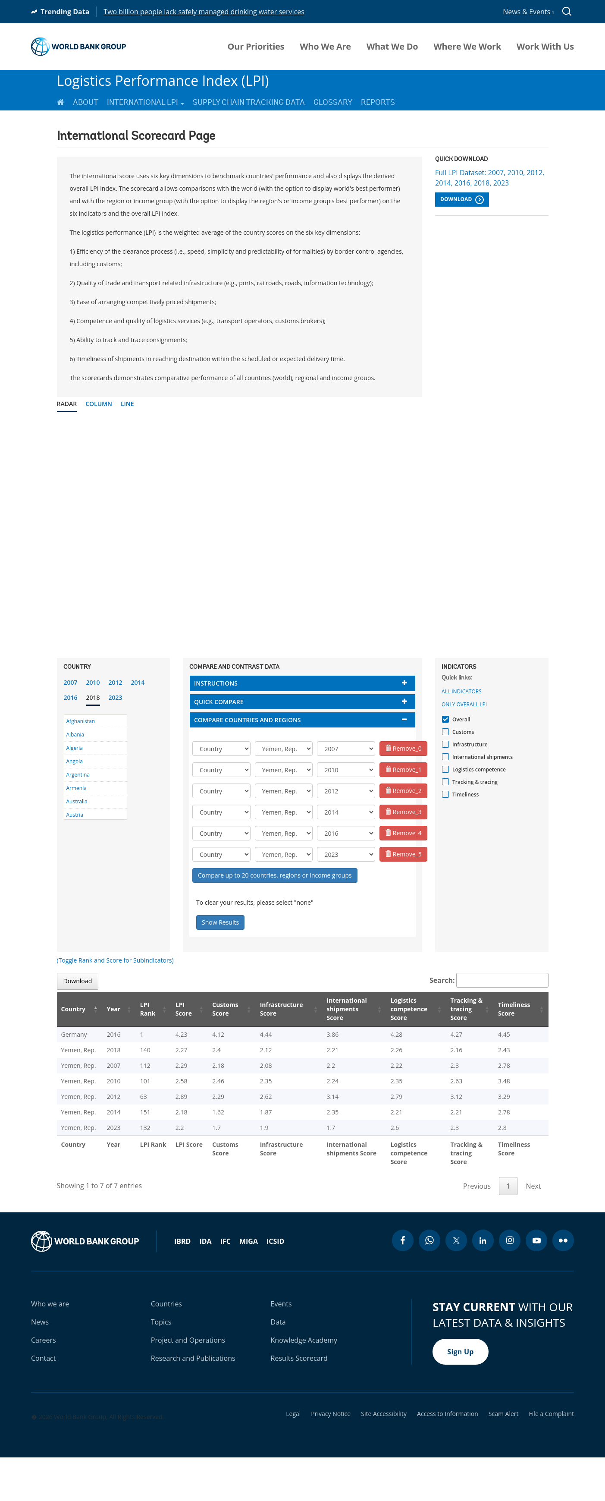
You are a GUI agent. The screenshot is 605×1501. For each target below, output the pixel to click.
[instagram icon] (509, 1283)
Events (281, 1347)
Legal (293, 1457)
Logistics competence (478, 769)
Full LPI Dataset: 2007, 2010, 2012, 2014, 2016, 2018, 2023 (489, 178)
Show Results (220, 922)
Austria (75, 814)
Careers (43, 1383)
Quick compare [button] (219, 702)
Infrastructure (469, 744)
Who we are (50, 1347)
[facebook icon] (403, 1283)
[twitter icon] (456, 1283)
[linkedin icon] (483, 1283)
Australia (77, 801)
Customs (462, 732)
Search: (489, 980)
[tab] (302, 683)
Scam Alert (504, 1457)
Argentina (78, 774)
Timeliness (464, 794)
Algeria (74, 748)
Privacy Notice (331, 1457)
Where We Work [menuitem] (467, 46)
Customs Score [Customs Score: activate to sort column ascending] (214, 1009)
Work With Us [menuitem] (545, 46)
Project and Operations (188, 1383)
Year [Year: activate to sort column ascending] (109, 1009)
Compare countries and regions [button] (247, 720)
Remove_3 (403, 812)
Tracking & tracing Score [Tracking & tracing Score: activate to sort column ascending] (461, 1009)
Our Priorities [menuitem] (256, 46)
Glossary (332, 102)
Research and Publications (193, 1401)
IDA (205, 1284)
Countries (166, 1347)
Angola (74, 761)
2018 (93, 697)
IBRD (182, 1284)
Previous (477, 1229)
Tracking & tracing (474, 782)
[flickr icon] (563, 1283)
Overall (460, 719)
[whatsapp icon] (429, 1283)
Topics (161, 1365)
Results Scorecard (299, 1401)
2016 (71, 697)
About (85, 102)
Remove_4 (403, 833)
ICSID (275, 1284)
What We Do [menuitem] (392, 46)
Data (278, 1365)
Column (98, 404)
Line (127, 404)
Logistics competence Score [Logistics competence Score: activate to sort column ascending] (398, 1009)
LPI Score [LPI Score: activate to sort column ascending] (173, 1009)
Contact (43, 1401)
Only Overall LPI (464, 704)
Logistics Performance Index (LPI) (163, 80)
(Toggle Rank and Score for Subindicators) (115, 960)
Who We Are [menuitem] (325, 46)
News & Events (528, 11)
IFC (225, 1284)
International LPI (145, 102)
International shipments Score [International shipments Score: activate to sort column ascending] (335, 1009)
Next (533, 1229)
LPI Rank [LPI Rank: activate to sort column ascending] (139, 1009)
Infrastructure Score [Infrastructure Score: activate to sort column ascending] (268, 1009)
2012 (115, 682)
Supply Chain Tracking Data (249, 102)
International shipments (481, 757)
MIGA (248, 1284)
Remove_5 (403, 854)
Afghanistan (80, 721)
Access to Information (447, 1457)
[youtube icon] (536, 1283)
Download (462, 199)
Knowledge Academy (304, 1383)
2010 (93, 682)
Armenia (76, 788)
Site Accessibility (384, 1457)
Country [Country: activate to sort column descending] (73, 1009)
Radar (67, 404)
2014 (138, 682)
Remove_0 (403, 748)
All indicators (462, 691)
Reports (378, 102)
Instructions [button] (216, 683)
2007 (71, 682)
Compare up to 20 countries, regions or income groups (275, 875)
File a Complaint (551, 1457)
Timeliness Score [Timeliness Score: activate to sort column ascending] (516, 1009)
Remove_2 (403, 791)
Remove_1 (403, 769)
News (40, 1365)
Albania (75, 734)
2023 (115, 697)
